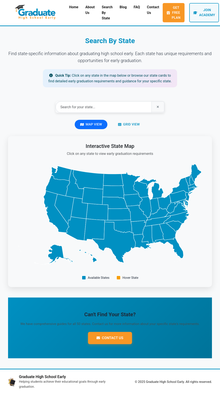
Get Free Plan (174, 13)
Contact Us (153, 10)
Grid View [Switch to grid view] (129, 124)
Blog (123, 7)
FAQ (137, 7)
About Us (90, 10)
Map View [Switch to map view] (91, 124)
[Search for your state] (104, 107)
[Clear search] (157, 107)
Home (73, 7)
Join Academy (204, 12)
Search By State (107, 12)
